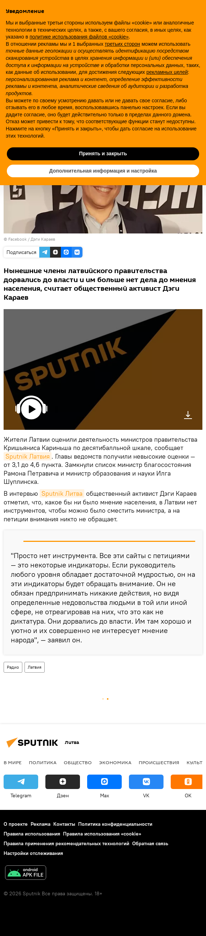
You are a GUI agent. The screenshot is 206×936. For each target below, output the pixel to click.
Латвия (34, 667)
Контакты (64, 824)
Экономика (115, 762)
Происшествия (159, 762)
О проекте (16, 824)
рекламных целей (167, 72)
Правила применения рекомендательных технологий (66, 843)
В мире (13, 762)
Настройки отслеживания (33, 853)
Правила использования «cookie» (102, 833)
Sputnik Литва (61, 493)
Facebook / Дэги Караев (31, 239)
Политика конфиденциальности (115, 824)
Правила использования (32, 833)
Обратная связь (150, 843)
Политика (43, 762)
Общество (78, 762)
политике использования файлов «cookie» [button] (79, 37)
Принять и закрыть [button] (103, 153)
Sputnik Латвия (27, 456)
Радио (13, 667)
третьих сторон (122, 44)
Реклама (40, 824)
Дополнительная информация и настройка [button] (103, 171)
